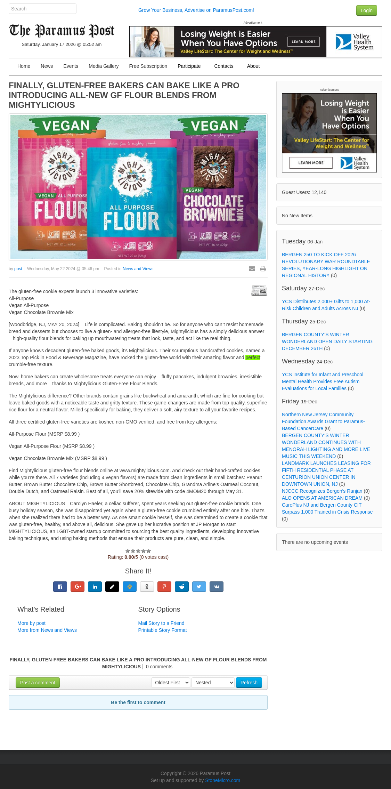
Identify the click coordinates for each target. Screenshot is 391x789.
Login (367, 10)
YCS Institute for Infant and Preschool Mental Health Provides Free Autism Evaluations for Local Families (322, 381)
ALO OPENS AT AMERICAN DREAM (322, 498)
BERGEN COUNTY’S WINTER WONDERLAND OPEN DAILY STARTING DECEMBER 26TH (327, 341)
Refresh (249, 682)
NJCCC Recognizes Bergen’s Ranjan (322, 491)
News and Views (138, 268)
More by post (31, 623)
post (18, 268)
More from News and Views (47, 630)
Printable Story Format (162, 630)
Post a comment (37, 682)
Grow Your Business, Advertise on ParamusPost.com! (196, 10)
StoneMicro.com (222, 780)
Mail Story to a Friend (161, 623)
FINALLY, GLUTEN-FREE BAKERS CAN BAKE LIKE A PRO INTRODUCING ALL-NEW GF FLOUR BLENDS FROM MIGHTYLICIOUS (124, 95)
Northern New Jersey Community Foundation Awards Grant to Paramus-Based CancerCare (323, 421)
